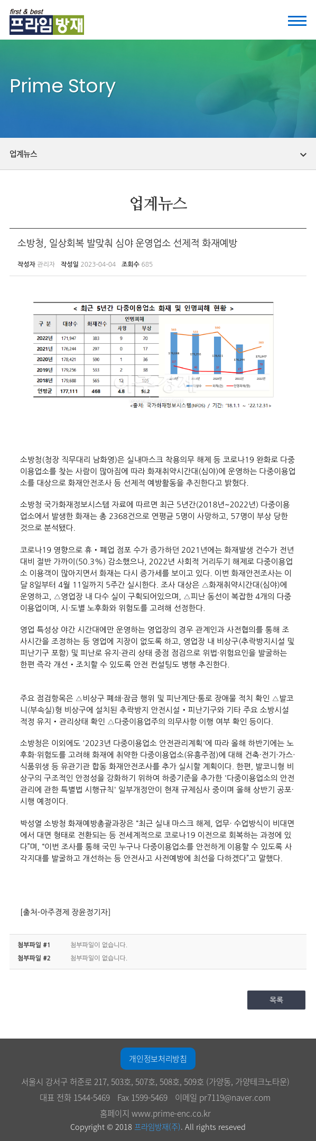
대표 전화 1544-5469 (75, 1097)
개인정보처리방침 (158, 1058)
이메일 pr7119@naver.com (223, 1097)
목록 (276, 1000)
